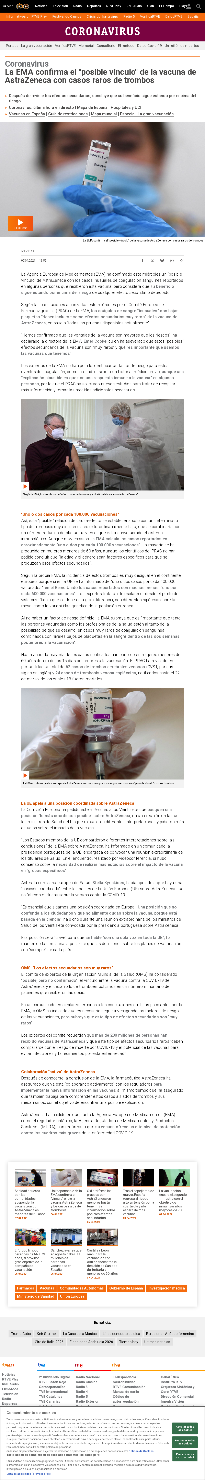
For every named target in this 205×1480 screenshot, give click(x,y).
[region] (102, 1443)
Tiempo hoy (128, 1342)
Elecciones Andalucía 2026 (91, 1342)
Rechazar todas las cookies (184, 1442)
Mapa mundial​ (104, 114)
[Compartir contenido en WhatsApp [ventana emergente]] (172, 259)
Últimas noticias (157, 1342)
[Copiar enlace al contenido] (181, 259)
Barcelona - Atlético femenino (170, 1334)
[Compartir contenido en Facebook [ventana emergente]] (142, 259)
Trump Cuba (21, 1334)
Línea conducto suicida (121, 1334)
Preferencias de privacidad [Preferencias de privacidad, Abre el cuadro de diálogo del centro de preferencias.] (185, 1456)
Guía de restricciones (68, 114)
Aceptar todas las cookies (185, 1428)
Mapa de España (92, 107)
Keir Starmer (47, 1334)
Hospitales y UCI (126, 107)
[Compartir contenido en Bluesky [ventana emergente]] (162, 259)
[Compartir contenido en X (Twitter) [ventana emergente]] (152, 259)
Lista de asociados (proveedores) (29, 1473)
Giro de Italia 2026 (49, 1342)
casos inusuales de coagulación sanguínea (122, 280)
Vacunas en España (27, 114)
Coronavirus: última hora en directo (41, 107)
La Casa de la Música (80, 1334)
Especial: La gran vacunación (147, 114)
